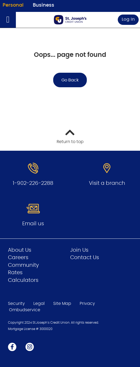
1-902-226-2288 (33, 183)
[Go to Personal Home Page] (70, 19)
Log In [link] (128, 19)
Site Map (62, 303)
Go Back (70, 80)
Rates (15, 272)
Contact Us (84, 257)
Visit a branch (107, 183)
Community (23, 265)
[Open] (8, 20)
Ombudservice (25, 310)
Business (43, 5)
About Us (19, 250)
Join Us (79, 250)
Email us (33, 223)
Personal (13, 5)
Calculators (23, 280)
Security (16, 303)
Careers (18, 257)
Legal (39, 303)
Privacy (87, 303)
